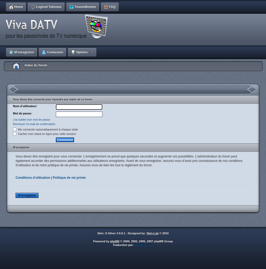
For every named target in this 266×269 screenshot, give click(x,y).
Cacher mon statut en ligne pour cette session (44, 133)
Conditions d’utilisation (33, 178)
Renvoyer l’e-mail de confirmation (34, 124)
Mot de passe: (22, 113)
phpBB (114, 241)
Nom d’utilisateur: (25, 106)
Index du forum (36, 65)
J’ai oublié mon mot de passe (31, 119)
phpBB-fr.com (143, 244)
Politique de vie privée (69, 178)
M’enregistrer (27, 195)
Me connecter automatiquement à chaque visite (45, 129)
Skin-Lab (152, 233)
